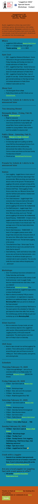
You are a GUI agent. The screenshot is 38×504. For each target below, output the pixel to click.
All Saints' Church (19, 374)
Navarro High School (29, 43)
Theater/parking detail (14, 419)
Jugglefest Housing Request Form (17, 464)
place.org (19, 491)
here (30, 495)
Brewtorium (14, 115)
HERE (19, 48)
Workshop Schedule (21, 287)
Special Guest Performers (23, 156)
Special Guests (11, 95)
